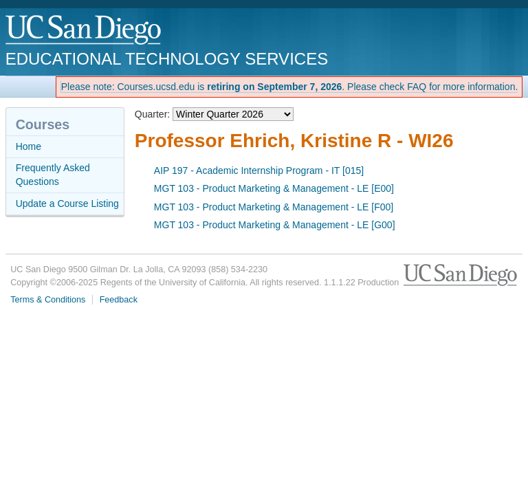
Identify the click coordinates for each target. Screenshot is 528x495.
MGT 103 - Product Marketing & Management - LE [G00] (274, 224)
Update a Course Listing (67, 203)
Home (28, 146)
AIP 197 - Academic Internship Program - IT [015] (259, 170)
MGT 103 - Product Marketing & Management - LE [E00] (274, 188)
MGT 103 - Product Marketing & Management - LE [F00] (273, 206)
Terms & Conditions (47, 300)
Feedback (119, 300)
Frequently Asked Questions (53, 174)
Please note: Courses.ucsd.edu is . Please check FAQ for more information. (289, 86)
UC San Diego (84, 30)
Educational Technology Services (167, 59)
